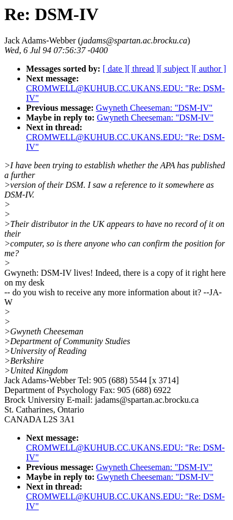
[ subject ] (176, 68)
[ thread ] (143, 68)
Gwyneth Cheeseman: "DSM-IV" (154, 107)
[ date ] (115, 68)
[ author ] (210, 68)
